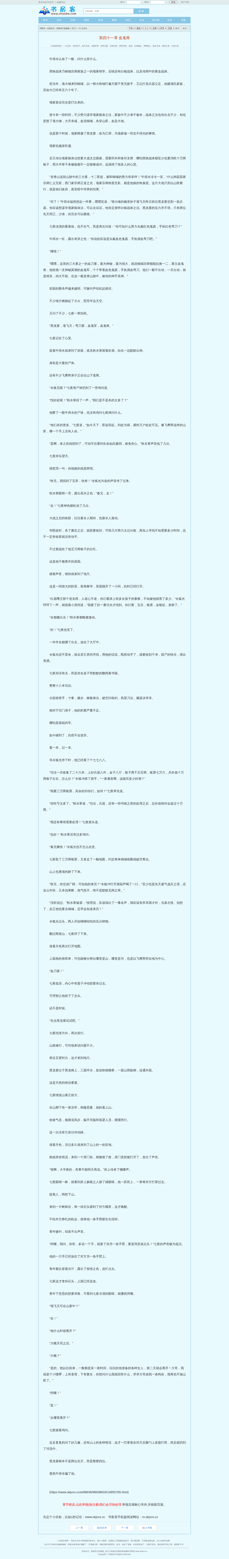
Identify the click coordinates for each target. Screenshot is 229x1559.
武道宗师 (113, 46)
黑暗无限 (123, 46)
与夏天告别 (150, 1544)
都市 (86, 20)
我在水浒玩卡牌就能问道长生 (83, 1541)
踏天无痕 (85, 46)
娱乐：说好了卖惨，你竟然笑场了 (130, 1544)
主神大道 (175, 46)
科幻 (128, 20)
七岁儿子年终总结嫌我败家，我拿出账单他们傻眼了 (65, 1544)
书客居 (57, 10)
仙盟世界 (95, 46)
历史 (100, 20)
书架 (183, 20)
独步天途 (156, 46)
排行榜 (155, 20)
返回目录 (102, 1527)
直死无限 (104, 46)
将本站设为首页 (46, 2)
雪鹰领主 (147, 46)
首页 (45, 20)
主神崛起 (137, 46)
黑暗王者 (165, 46)
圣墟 (130, 46)
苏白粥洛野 (135, 1541)
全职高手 (76, 46)
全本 (169, 20)
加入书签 (147, 1527)
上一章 (79, 1527)
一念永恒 (67, 46)
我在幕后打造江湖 (164, 1544)
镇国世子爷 (178, 1544)
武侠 (72, 20)
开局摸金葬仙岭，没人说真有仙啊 (156, 1541)
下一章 (124, 1527)
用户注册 (185, 2)
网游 (114, 20)
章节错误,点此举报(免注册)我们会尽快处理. (92, 1504)
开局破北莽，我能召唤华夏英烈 (101, 1544)
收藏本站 (61, 2)
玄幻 (59, 20)
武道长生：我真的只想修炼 (58, 28)
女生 (141, 20)
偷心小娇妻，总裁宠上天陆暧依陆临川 (113, 1541)
